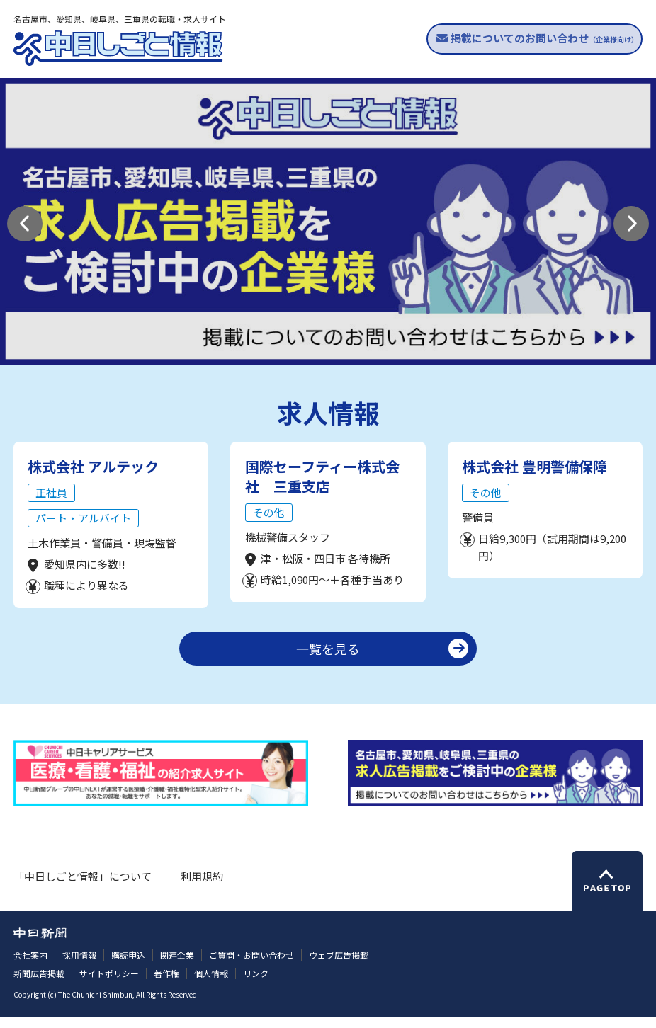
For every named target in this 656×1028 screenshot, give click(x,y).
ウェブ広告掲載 (338, 966)
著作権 (166, 984)
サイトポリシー (109, 984)
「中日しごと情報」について (82, 887)
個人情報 (211, 984)
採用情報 (79, 966)
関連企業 (177, 966)
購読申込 (128, 966)
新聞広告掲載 (38, 984)
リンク (255, 984)
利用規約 (202, 887)
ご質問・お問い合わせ (251, 966)
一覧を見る (328, 660)
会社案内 (30, 966)
